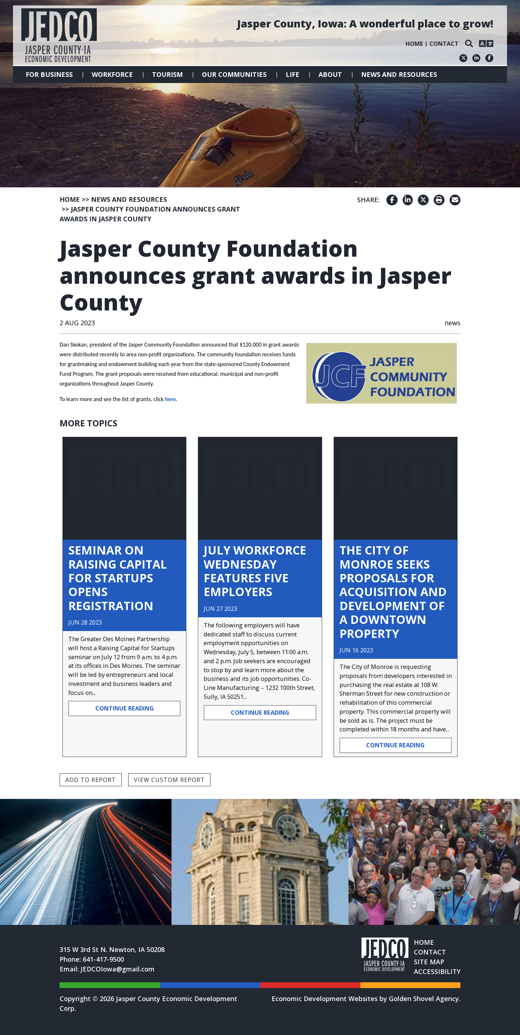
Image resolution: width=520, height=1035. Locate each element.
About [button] (330, 74)
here (170, 399)
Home (414, 44)
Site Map (429, 961)
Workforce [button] (112, 74)
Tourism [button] (167, 74)
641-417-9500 (103, 959)
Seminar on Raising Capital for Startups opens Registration (117, 577)
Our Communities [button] (234, 74)
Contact (444, 44)
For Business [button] (49, 74)
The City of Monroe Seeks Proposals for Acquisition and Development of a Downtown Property (393, 591)
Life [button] (292, 74)
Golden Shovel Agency (424, 998)
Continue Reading (124, 708)
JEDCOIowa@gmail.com (118, 969)
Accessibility (437, 971)
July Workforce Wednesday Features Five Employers (255, 570)
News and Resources (399, 74)
